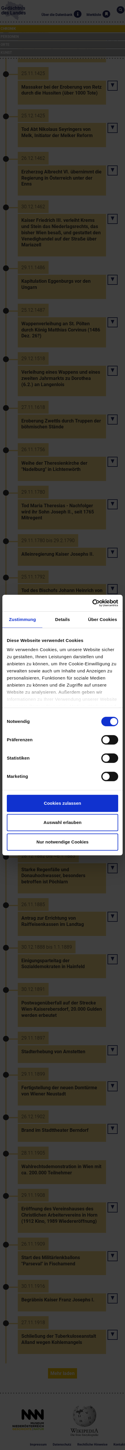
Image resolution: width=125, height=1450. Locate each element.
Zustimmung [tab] (22, 619)
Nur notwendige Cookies (62, 841)
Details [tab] (62, 619)
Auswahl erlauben (62, 822)
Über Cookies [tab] (102, 619)
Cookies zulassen (62, 803)
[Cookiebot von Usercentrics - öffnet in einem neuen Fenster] (92, 603)
